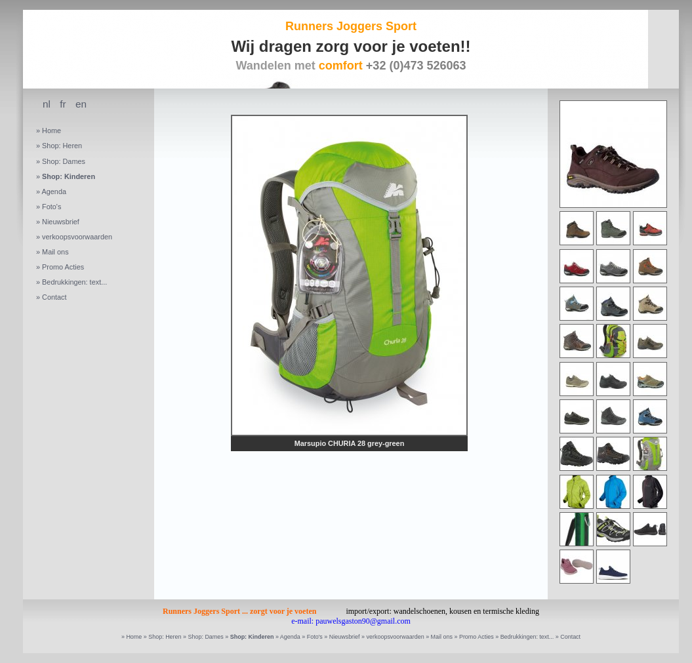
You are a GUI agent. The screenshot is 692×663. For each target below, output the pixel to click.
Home (51, 130)
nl (47, 104)
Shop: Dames (63, 161)
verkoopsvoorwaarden (77, 237)
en (81, 104)
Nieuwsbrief (60, 222)
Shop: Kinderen (68, 176)
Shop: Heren (62, 146)
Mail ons (55, 252)
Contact (54, 297)
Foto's (51, 207)
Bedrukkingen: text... (74, 282)
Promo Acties (63, 267)
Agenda (53, 191)
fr (63, 104)
